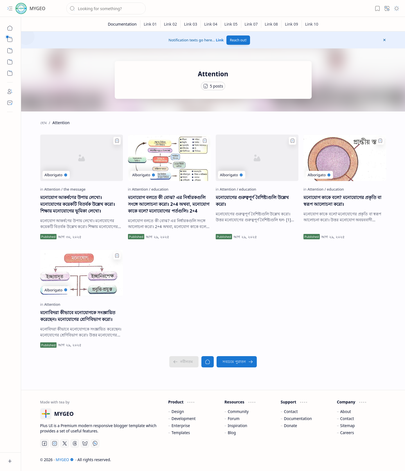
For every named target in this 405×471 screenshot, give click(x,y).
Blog (232, 432)
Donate (290, 425)
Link (220, 40)
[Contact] (9, 102)
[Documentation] (122, 24)
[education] (159, 189)
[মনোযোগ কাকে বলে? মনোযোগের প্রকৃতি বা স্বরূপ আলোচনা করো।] (344, 158)
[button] (10, 8)
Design (178, 411)
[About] (9, 91)
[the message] (75, 189)
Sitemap (347, 425)
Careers (347, 432)
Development (184, 418)
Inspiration (237, 425)
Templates (181, 432)
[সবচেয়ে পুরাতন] (236, 361)
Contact (291, 411)
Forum (234, 418)
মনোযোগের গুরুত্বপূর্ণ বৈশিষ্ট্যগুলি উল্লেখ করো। (252, 200)
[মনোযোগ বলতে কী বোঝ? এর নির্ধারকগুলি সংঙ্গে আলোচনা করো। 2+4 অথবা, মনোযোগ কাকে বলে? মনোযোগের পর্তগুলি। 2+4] (169, 158)
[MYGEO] (21, 8)
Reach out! (238, 40)
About (345, 411)
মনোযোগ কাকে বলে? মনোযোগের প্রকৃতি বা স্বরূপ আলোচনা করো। (342, 200)
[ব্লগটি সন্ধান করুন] (106, 8)
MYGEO (37, 8)
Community (238, 411)
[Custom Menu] (9, 62)
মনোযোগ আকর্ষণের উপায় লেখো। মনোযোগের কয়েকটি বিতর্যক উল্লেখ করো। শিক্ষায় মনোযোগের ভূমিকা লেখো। (77, 204)
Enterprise (181, 425)
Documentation (298, 418)
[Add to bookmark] (117, 141)
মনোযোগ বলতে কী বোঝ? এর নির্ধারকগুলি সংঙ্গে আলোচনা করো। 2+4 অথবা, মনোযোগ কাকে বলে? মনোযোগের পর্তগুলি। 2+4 (168, 204)
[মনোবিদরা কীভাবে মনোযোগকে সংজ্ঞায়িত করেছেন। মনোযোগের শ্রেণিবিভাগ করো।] (81, 272)
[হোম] (9, 28)
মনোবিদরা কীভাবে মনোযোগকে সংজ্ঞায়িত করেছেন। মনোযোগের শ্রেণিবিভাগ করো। (77, 315)
